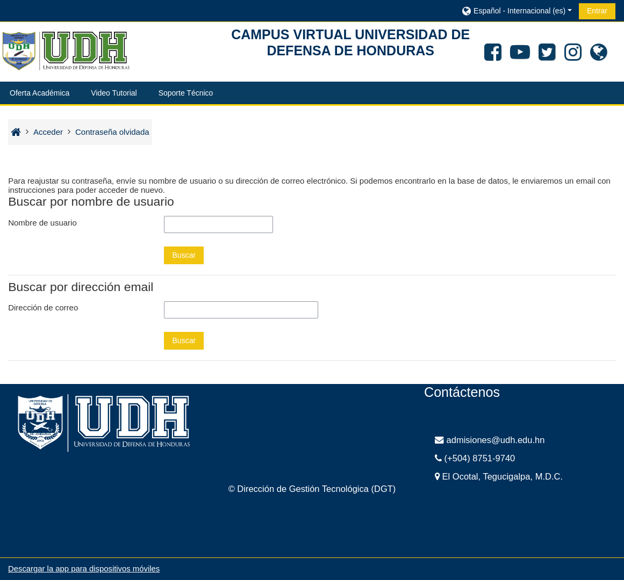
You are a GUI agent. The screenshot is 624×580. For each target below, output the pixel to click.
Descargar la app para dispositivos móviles (84, 568)
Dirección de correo (43, 307)
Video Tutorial (114, 93)
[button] (516, 10)
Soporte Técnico (186, 93)
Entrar (597, 10)
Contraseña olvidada (112, 131)
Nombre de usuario (42, 222)
